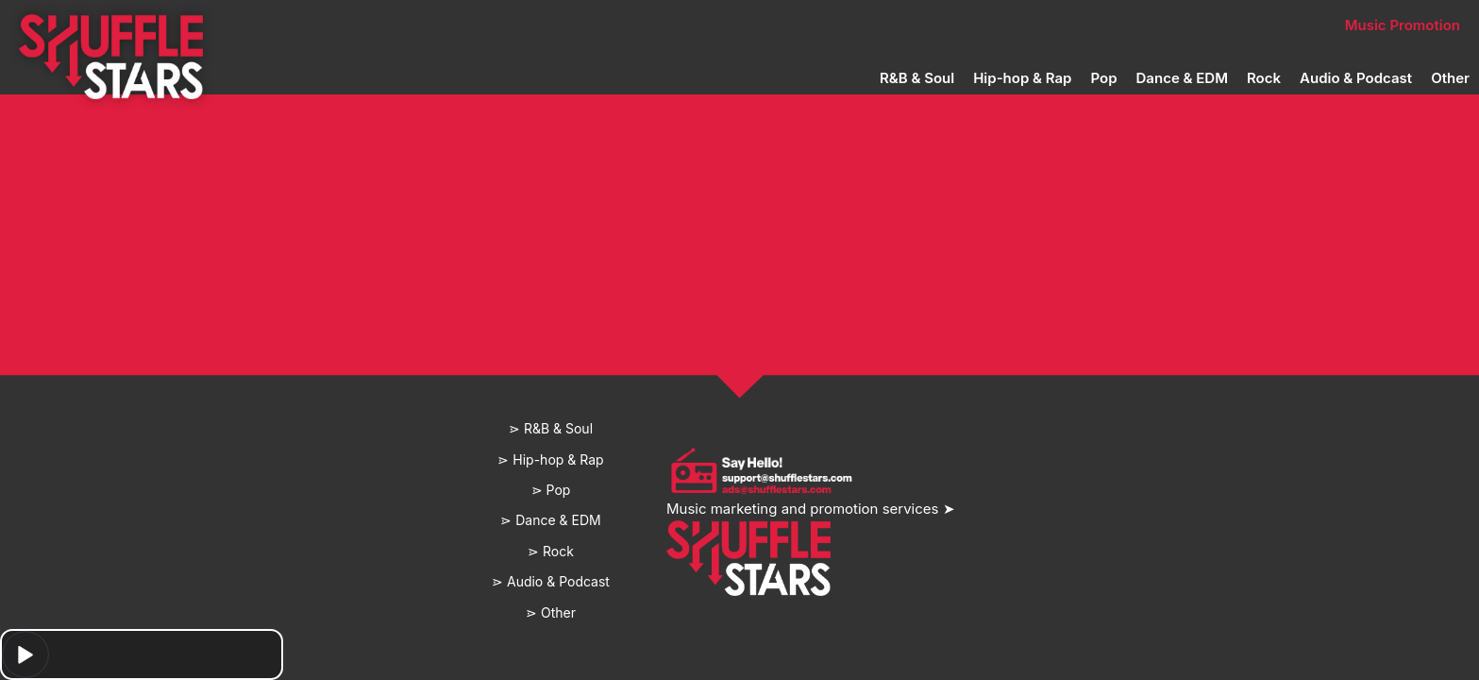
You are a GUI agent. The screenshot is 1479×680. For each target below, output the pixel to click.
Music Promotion (1402, 25)
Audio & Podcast (1356, 78)
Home (445, 25)
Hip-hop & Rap (1022, 78)
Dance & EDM (1182, 78)
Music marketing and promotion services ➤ (810, 509)
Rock (1264, 78)
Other (1450, 78)
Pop (1103, 78)
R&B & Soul (917, 78)
